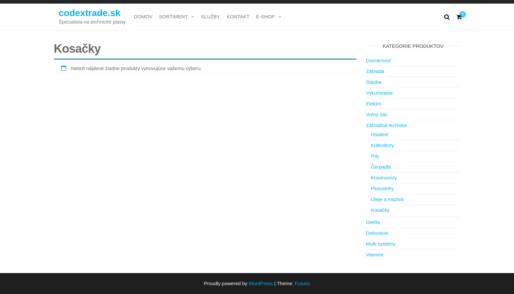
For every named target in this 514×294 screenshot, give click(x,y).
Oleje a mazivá (387, 199)
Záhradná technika (386, 125)
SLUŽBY (210, 16)
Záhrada (375, 71)
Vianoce (375, 254)
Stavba (374, 82)
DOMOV (143, 16)
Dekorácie (377, 233)
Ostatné (379, 134)
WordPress (261, 283)
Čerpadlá (381, 167)
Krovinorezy (384, 177)
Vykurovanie (379, 93)
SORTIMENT (173, 16)
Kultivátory (382, 145)
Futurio (302, 283)
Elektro (374, 103)
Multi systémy (381, 244)
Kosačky (380, 210)
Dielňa (373, 222)
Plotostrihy (382, 188)
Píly (375, 156)
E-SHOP (265, 16)
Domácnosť (378, 60)
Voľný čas (376, 114)
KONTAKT (238, 16)
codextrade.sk (89, 13)
